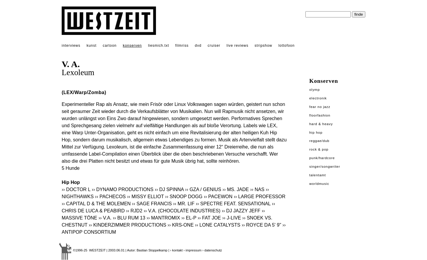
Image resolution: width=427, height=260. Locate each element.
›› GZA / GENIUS (203, 189)
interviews (71, 45)
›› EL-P (188, 217)
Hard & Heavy (321, 124)
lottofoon (286, 45)
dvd (198, 45)
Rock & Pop (319, 149)
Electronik (318, 98)
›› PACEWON (218, 196)
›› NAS (257, 189)
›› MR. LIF (184, 203)
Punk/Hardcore (322, 158)
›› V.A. (104, 217)
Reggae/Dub (319, 141)
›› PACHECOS (110, 196)
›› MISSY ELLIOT (145, 196)
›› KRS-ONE (181, 224)
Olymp (314, 89)
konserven (132, 45)
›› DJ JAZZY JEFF (241, 210)
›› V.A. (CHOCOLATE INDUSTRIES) (182, 210)
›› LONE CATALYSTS (217, 224)
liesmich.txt (158, 45)
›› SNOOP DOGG (184, 196)
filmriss (182, 45)
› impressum (193, 250)
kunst (91, 45)
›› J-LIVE (231, 217)
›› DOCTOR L (76, 189)
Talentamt (317, 175)
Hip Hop (316, 132)
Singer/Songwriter (324, 166)
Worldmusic (319, 183)
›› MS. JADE (235, 189)
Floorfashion (319, 115)
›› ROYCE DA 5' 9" (261, 224)
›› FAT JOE (209, 217)
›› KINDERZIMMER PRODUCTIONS (127, 224)
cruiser (214, 45)
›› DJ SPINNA (169, 189)
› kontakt (176, 250)
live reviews (237, 45)
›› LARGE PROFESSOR (259, 196)
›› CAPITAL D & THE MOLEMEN (96, 203)
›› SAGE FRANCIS (152, 203)
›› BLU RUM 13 (129, 217)
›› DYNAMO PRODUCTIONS (122, 189)
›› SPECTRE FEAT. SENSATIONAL (233, 203)
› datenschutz (212, 250)
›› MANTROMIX (163, 217)
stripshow (263, 45)
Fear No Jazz (319, 107)
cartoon (110, 45)
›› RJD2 (134, 210)
